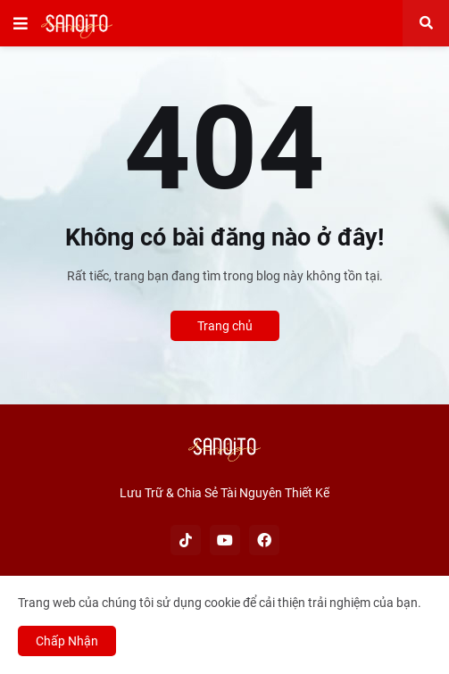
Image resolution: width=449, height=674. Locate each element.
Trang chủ (225, 326)
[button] (20, 23)
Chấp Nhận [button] (67, 641)
